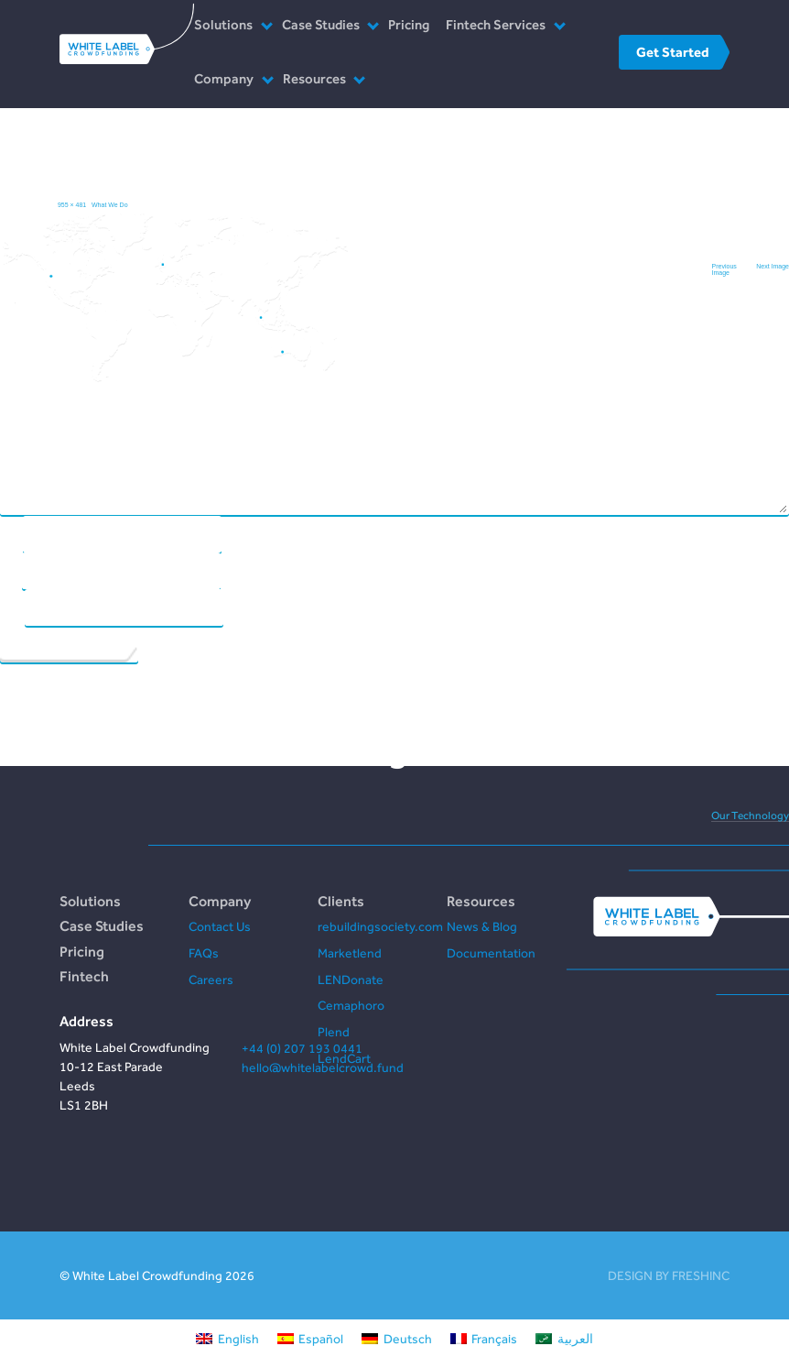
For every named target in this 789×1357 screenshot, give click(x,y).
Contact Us (220, 926)
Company (224, 78)
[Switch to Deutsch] (396, 1339)
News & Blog (482, 926)
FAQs (204, 953)
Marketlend (350, 953)
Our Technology (750, 815)
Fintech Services (496, 24)
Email (10, 570)
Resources (314, 78)
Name (11, 534)
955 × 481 (72, 205)
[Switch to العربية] (564, 1339)
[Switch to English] (227, 1339)
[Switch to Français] (484, 1339)
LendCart (344, 1058)
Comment (396, 301)
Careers (211, 979)
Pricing (408, 24)
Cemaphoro (351, 1005)
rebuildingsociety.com (380, 926)
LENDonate (351, 979)
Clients (341, 900)
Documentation (491, 953)
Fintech (84, 976)
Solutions (223, 24)
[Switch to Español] (310, 1339)
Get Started (672, 52)
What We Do (110, 205)
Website (12, 607)
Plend (334, 1031)
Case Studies (321, 24)
